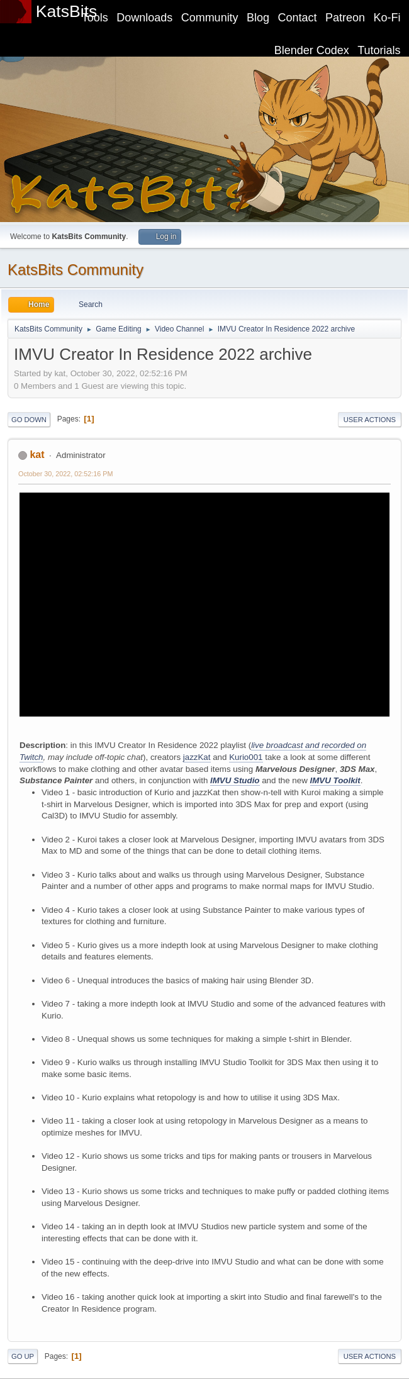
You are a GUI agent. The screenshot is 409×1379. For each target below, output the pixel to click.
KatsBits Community (75, 269)
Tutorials (378, 50)
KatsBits (67, 11)
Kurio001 (245, 757)
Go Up (22, 1356)
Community (209, 17)
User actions (370, 419)
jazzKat (197, 757)
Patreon (345, 17)
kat (37, 454)
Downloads (144, 17)
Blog (258, 17)
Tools (95, 17)
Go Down (29, 419)
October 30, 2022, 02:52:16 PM (65, 473)
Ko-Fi (387, 17)
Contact (297, 17)
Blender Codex (311, 50)
